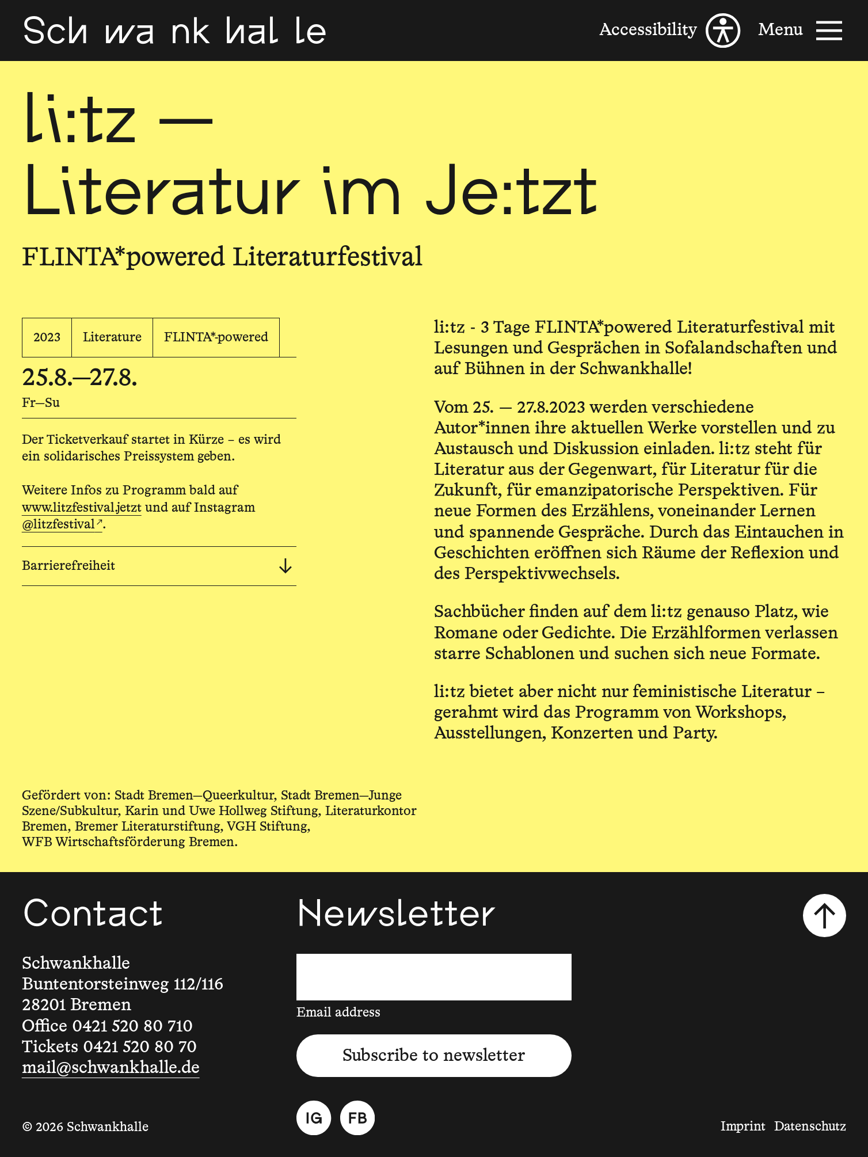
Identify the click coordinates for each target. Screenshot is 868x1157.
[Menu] (802, 30)
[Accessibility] (669, 30)
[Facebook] (357, 1118)
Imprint (743, 1126)
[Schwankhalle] (175, 30)
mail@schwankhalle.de (111, 1068)
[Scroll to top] (824, 915)
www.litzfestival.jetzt (82, 508)
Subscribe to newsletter (433, 1056)
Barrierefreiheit (157, 566)
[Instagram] (313, 1118)
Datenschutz (810, 1126)
